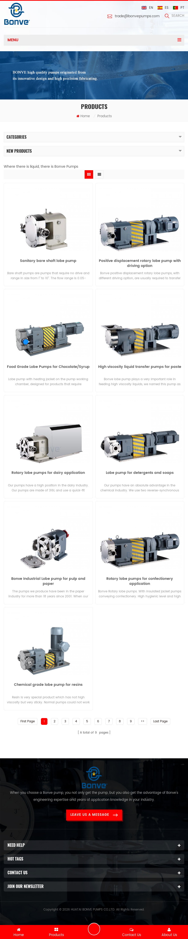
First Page (27, 720)
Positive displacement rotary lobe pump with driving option (140, 264)
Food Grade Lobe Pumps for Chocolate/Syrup (48, 367)
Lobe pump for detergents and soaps (140, 472)
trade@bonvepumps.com (137, 16)
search (174, 15)
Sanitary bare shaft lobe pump (48, 261)
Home (83, 116)
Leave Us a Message (94, 814)
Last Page (160, 720)
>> (142, 720)
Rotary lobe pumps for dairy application (48, 472)
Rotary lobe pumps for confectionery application (139, 581)
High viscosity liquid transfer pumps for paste (139, 367)
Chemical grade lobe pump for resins (48, 684)
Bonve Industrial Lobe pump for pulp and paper (48, 581)
